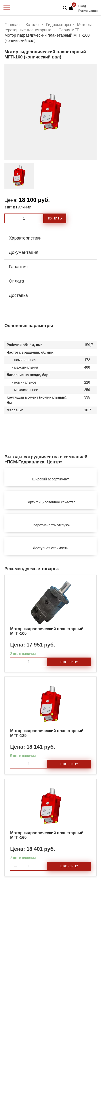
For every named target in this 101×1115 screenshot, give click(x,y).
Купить (55, 218)
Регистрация (88, 10)
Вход (82, 6)
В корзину (69, 662)
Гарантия (18, 266)
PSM (21, 8)
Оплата (16, 281)
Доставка (18, 295)
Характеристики (25, 238)
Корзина (72, 6)
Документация (23, 252)
